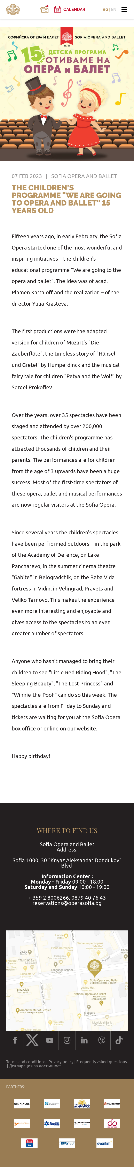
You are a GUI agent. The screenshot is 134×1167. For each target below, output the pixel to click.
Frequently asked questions (101, 1062)
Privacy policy (60, 1062)
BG (106, 9)
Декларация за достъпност (35, 1066)
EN (113, 9)
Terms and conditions (26, 1062)
